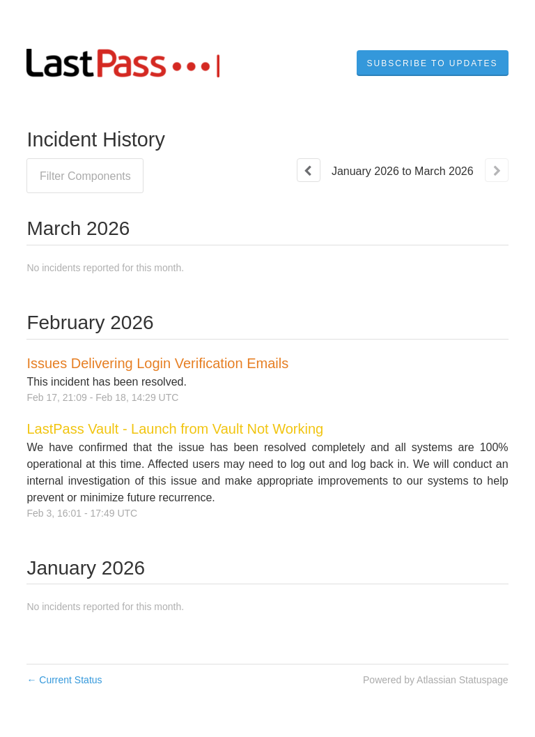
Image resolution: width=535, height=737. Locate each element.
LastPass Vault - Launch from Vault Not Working (174, 428)
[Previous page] (308, 170)
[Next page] (497, 170)
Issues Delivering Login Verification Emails (157, 363)
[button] (433, 63)
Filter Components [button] (85, 176)
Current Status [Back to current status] (64, 679)
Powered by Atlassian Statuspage (436, 679)
